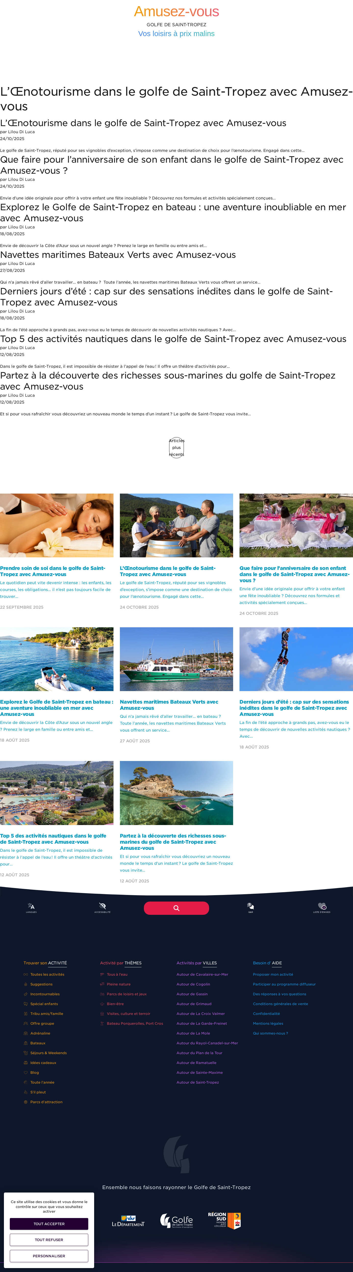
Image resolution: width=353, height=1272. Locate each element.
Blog (31, 1073)
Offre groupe (39, 1023)
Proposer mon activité (273, 974)
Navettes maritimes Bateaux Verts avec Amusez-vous (118, 254)
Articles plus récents (176, 447)
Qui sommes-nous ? (270, 1033)
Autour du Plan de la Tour (199, 1053)
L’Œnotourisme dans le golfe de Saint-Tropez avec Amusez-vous (143, 123)
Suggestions (38, 984)
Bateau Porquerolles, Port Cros (131, 1023)
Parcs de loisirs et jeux (123, 994)
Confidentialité (266, 1014)
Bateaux (35, 1043)
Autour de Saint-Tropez (197, 1082)
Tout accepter (49, 1224)
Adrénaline (37, 1033)
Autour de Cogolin (193, 984)
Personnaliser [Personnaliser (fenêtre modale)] (49, 1256)
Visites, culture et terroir (125, 1014)
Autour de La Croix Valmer (200, 1014)
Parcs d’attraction (43, 1102)
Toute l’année (39, 1082)
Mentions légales (268, 1023)
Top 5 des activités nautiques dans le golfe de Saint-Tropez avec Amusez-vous (174, 338)
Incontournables (42, 994)
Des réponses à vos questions (279, 994)
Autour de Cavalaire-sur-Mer (202, 974)
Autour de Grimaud (194, 1004)
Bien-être (112, 1004)
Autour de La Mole (193, 1033)
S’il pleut (35, 1092)
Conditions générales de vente (280, 1004)
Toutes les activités (44, 974)
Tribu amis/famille (43, 1014)
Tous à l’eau (113, 974)
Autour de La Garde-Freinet (201, 1023)
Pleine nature (115, 984)
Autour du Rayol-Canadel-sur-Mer (207, 1043)
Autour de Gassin (192, 994)
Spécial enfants (41, 1004)
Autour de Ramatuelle (196, 1063)
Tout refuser (49, 1240)
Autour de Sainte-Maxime (199, 1073)
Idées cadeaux (40, 1063)
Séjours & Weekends (45, 1053)
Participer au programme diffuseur (284, 984)
